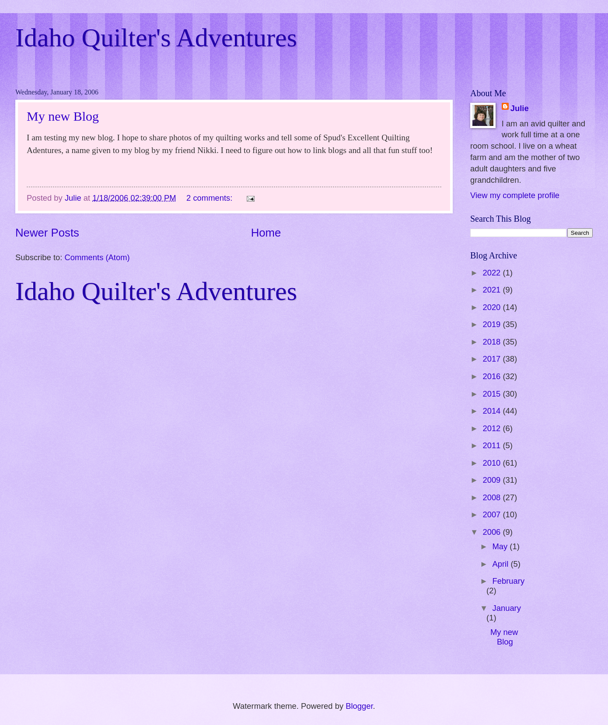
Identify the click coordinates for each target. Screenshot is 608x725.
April (502, 563)
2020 (492, 307)
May (501, 546)
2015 (492, 393)
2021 (492, 289)
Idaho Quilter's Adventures (156, 37)
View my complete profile (514, 195)
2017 (492, 358)
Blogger (359, 706)
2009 (492, 479)
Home (266, 233)
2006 (492, 532)
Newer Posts (47, 233)
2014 (492, 410)
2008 (492, 497)
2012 (492, 428)
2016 (492, 376)
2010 (492, 462)
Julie (519, 108)
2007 (492, 514)
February (509, 581)
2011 (492, 445)
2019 (492, 324)
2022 (492, 272)
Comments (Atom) (96, 257)
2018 (492, 341)
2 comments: (210, 197)
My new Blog (63, 116)
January (507, 608)
